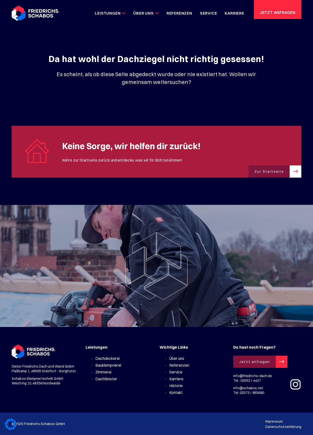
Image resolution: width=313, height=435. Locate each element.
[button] (10, 424)
